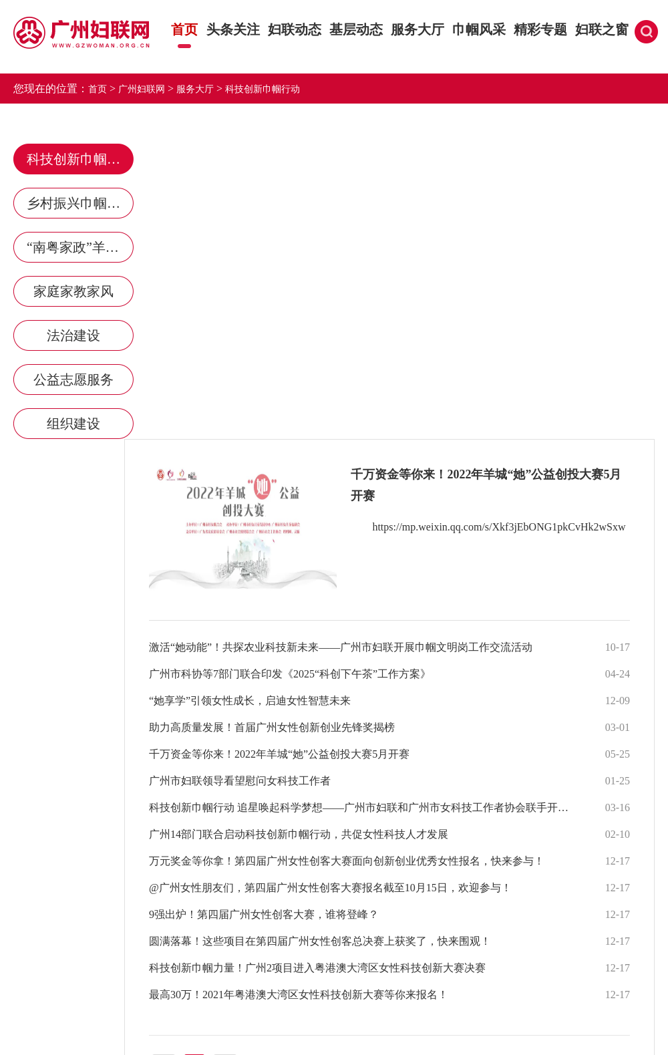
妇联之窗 (601, 29)
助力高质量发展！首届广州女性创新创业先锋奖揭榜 (272, 727)
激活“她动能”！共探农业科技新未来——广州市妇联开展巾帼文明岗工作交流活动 (340, 647)
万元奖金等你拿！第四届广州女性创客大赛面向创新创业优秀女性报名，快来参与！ (346, 861)
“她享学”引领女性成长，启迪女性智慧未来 (250, 700)
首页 (184, 29)
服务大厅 (417, 29)
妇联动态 (294, 29)
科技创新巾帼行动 (262, 89)
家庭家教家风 (73, 291)
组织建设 (73, 423)
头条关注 (232, 29)
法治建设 (73, 335)
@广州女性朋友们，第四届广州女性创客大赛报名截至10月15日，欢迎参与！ (330, 887)
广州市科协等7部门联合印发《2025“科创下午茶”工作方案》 (290, 674)
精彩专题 (540, 29)
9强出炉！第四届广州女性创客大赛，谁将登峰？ (264, 914)
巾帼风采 (478, 29)
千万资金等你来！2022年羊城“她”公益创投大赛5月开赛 (279, 754)
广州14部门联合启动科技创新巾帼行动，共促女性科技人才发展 (298, 834)
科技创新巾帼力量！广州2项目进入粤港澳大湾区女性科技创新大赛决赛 (317, 967)
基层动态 (355, 29)
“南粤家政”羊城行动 (80, 247)
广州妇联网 (141, 89)
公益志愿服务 (73, 379)
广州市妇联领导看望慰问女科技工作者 (240, 780)
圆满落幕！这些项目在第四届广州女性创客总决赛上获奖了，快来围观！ (320, 941)
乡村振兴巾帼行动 (80, 203)
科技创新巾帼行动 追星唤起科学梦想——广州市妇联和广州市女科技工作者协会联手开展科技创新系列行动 (363, 807)
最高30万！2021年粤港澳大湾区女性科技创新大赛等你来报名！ (298, 994)
